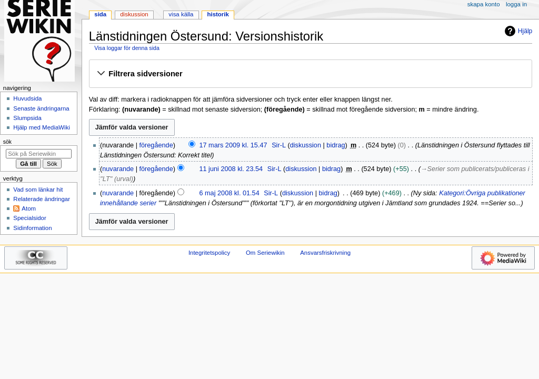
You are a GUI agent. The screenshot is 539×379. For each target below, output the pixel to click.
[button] (310, 74)
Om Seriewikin (265, 253)
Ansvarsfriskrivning (325, 253)
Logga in (516, 4)
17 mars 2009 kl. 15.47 (233, 145)
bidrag (335, 145)
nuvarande (118, 169)
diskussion (305, 145)
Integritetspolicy (209, 253)
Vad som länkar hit (38, 189)
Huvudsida (27, 98)
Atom (29, 208)
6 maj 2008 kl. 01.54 (229, 193)
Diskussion (134, 14)
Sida (100, 14)
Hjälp (517, 31)
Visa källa (180, 14)
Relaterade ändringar (41, 199)
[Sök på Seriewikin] (39, 153)
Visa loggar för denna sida (126, 48)
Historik (218, 14)
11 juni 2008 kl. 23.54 (231, 169)
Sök (7, 141)
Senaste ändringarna (41, 108)
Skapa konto (483, 4)
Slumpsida (27, 118)
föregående (156, 145)
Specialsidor (29, 218)
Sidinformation (32, 228)
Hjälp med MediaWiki (41, 127)
